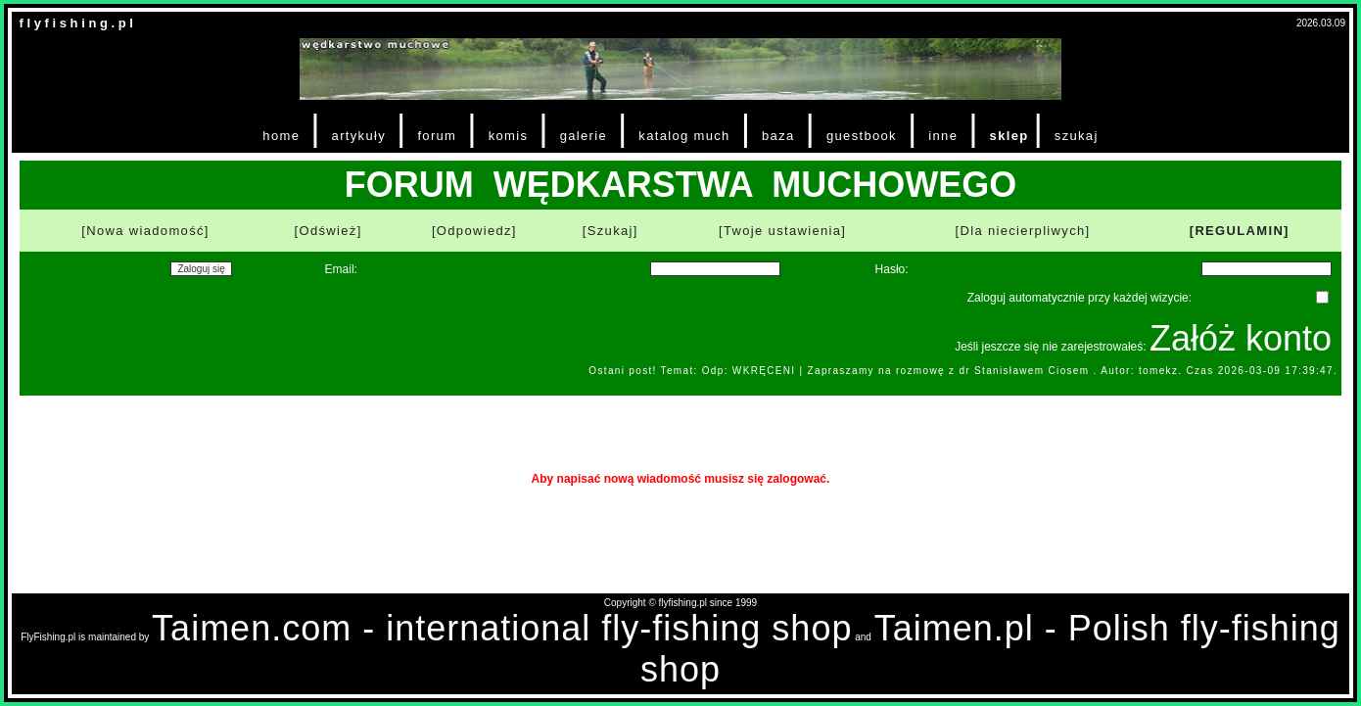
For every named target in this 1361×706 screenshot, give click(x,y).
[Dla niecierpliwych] (1023, 230)
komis (509, 135)
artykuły (359, 135)
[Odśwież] (328, 230)
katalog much (683, 135)
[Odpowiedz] (474, 230)
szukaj (1077, 135)
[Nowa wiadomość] (145, 230)
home (281, 135)
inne (943, 135)
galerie (583, 135)
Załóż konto (1241, 338)
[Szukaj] (610, 230)
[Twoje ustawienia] (782, 230)
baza (778, 135)
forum (436, 135)
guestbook (861, 135)
